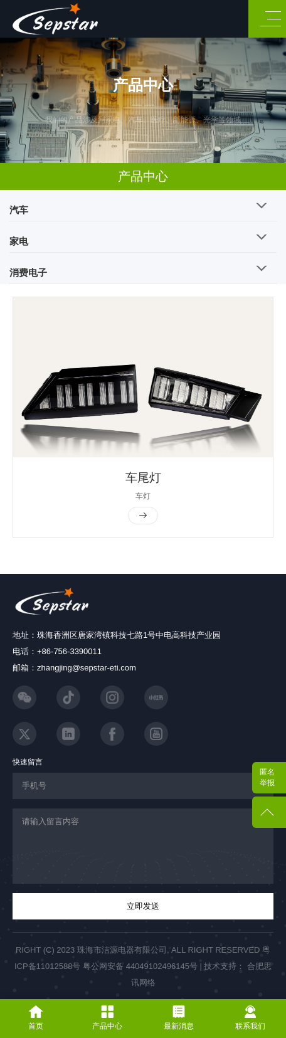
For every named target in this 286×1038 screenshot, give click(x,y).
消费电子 (28, 272)
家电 (18, 241)
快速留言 (28, 762)
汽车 (18, 209)
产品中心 (143, 176)
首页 (35, 1017)
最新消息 (179, 1017)
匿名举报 (267, 777)
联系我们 (250, 1017)
